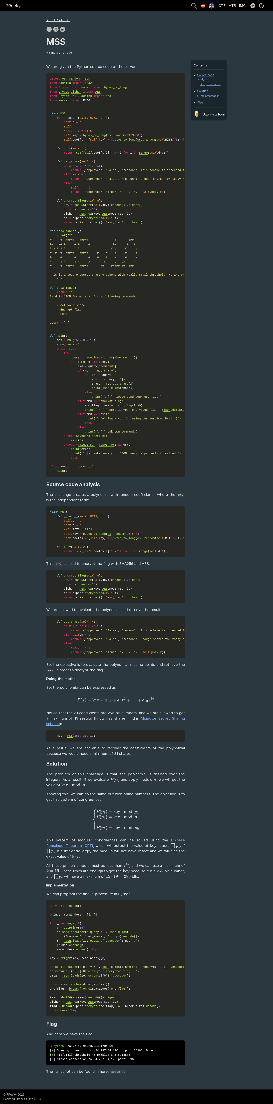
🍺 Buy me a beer (209, 114)
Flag (200, 102)
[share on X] (56, 31)
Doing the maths (210, 84)
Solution (202, 91)
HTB (232, 5)
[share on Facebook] (49, 31)
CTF (222, 5)
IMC (242, 5)
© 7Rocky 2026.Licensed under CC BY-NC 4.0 (23, 1097)
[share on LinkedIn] (63, 31)
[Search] (194, 6)
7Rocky (13, 5)
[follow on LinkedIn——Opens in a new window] (254, 5)
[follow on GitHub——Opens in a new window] (262, 5)
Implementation (209, 95)
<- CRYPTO (58, 20)
